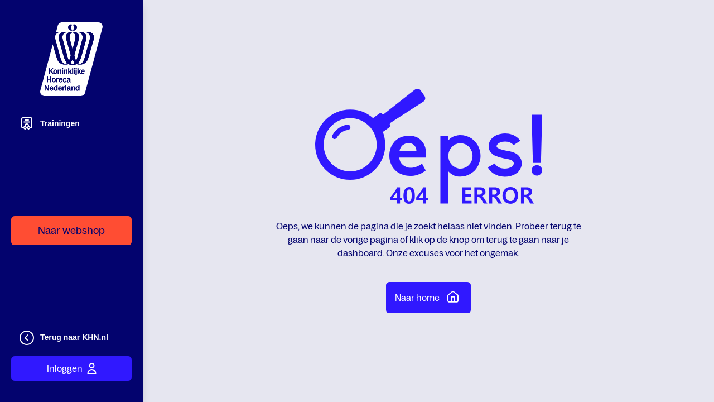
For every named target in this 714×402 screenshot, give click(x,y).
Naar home (428, 296)
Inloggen (72, 368)
